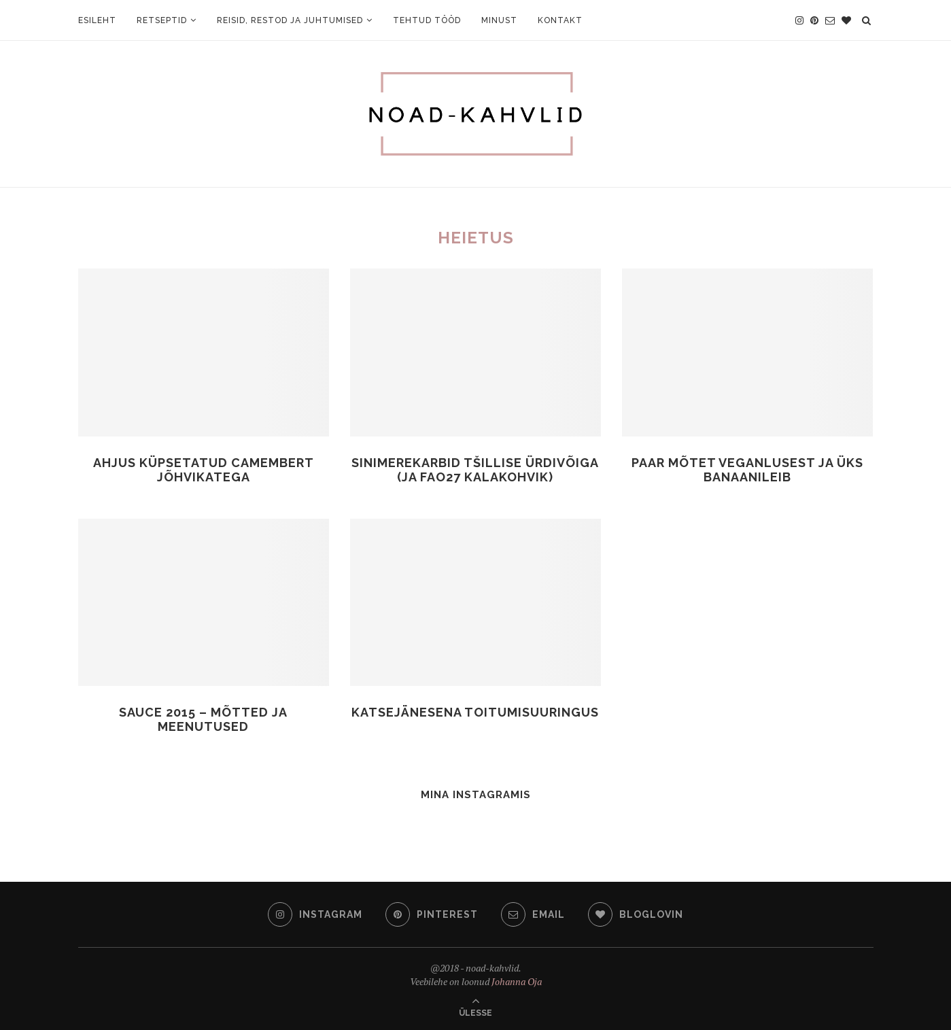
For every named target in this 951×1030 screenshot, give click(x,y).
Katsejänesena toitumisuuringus (475, 712)
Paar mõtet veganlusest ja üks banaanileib (747, 470)
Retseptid (162, 20)
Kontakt (560, 20)
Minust (499, 20)
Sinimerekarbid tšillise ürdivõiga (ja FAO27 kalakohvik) (475, 470)
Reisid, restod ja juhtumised (290, 20)
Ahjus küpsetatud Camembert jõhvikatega (203, 470)
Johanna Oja (516, 981)
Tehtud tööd (427, 20)
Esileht (97, 20)
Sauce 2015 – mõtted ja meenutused (203, 719)
